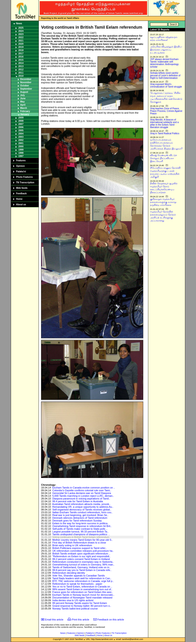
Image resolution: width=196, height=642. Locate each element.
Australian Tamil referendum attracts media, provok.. (81, 504)
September (26, 89)
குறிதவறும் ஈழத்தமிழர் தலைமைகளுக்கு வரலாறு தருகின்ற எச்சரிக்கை (163, 202)
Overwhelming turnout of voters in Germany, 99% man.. (83, 564)
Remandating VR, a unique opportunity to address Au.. (82, 506)
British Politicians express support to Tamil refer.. (79, 548)
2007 (20, 124)
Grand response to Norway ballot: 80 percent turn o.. (81, 605)
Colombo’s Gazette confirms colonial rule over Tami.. (81, 490)
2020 (20, 44)
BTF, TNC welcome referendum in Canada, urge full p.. (83, 581)
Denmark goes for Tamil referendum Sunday (77, 520)
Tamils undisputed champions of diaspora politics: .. (81, 534)
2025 (20, 28)
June (22, 98)
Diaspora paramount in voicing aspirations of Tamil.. (81, 498)
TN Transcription (25, 182)
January (24, 114)
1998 (20, 153)
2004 (20, 133)
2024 (20, 31)
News (19, 23)
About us (21, 204)
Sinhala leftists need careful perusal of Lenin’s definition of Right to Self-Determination (165, 75)
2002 (20, 140)
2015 (20, 60)
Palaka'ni (21, 171)
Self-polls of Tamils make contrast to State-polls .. (79, 528)
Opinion (20, 166)
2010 (20, 76)
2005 (20, 130)
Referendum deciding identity (68, 572)
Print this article (80, 619)
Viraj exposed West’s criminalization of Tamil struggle (166, 85)
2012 (20, 69)
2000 (20, 146)
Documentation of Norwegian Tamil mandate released (82, 597)
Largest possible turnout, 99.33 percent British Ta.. (80, 531)
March (23, 108)
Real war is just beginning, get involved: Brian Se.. (80, 515)
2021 (20, 40)
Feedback (21, 193)
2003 (20, 137)
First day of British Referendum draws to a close (79, 542)
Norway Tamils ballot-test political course (75, 608)
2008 (20, 121)
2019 (20, 47)
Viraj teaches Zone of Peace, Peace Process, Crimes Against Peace (166, 111)
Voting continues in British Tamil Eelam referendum (80, 537)
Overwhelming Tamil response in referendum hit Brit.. (82, 526)
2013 (20, 66)
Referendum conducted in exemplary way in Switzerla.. (83, 561)
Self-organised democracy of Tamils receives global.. (81, 509)
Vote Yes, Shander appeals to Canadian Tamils (78, 575)
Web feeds (22, 188)
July (22, 95)
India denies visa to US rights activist (72, 600)
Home (19, 199)
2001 (20, 143)
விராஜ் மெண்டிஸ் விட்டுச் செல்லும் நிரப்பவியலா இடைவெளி (163, 158)
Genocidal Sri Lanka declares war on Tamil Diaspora (81, 493)
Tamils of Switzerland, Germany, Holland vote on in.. (81, 567)
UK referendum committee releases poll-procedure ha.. (83, 550)
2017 (20, 53)
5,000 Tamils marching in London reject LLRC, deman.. (83, 495)
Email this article (54, 619)
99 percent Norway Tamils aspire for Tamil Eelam (79, 603)
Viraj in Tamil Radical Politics (164, 133)
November (25, 82)
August (24, 92)
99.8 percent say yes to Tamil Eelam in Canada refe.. (82, 570)
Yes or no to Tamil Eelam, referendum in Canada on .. (82, 586)
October (24, 85)
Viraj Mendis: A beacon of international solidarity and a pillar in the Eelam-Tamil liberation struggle (164, 123)
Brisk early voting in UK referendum (72, 545)
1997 (20, 156)
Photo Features (24, 177)
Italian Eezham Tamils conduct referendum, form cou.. (82, 512)
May (22, 101)
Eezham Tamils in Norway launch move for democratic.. (83, 594)
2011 (20, 72)
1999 (20, 149)
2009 (20, 117)
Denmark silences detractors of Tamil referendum (79, 517)
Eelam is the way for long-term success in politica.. (80, 523)
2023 (20, 34)
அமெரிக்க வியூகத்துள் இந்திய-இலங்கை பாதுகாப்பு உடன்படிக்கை (166, 49)
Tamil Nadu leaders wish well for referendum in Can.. (81, 578)
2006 (20, 127)
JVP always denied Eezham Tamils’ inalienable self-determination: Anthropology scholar (164, 63)
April (22, 105)
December (25, 79)
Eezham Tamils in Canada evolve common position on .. (83, 487)
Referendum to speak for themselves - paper (77, 583)
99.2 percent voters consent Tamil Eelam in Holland (81, 559)
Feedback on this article (110, 619)
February (25, 111)
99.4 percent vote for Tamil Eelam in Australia (77, 501)
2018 (20, 50)
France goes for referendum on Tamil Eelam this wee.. (82, 592)
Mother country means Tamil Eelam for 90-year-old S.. (82, 539)
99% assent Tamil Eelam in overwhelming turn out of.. (82, 589)
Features (21, 160)
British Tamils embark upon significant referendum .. (81, 553)
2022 (20, 37)
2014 (20, 63)
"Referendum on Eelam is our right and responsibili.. (81, 556)
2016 (20, 56)
